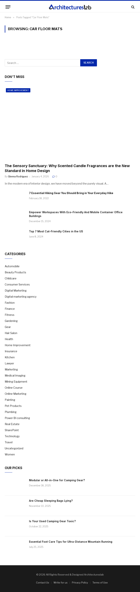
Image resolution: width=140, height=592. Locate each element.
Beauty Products (15, 272)
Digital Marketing (16, 290)
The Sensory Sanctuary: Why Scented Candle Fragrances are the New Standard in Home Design (67, 168)
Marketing (11, 369)
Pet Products (13, 405)
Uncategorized (14, 448)
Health (9, 339)
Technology (12, 436)
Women (10, 454)
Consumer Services (17, 284)
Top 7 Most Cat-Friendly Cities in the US (56, 231)
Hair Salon (11, 333)
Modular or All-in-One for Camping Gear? (57, 480)
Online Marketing (15, 393)
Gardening (11, 320)
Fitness (9, 314)
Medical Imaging (15, 375)
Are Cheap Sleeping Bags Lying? (51, 500)
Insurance (11, 351)
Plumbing (11, 412)
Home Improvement (18, 90)
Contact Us (42, 582)
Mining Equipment (16, 381)
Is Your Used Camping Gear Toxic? (52, 521)
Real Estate (12, 424)
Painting (10, 399)
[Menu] (8, 7)
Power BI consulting (17, 418)
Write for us (60, 582)
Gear (8, 327)
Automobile (12, 266)
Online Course (14, 387)
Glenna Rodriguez (18, 176)
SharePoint (12, 430)
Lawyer (9, 363)
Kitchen (10, 357)
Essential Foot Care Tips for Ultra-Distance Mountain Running (70, 541)
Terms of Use (100, 582)
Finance (10, 308)
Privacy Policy (80, 582)
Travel (9, 442)
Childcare (11, 278)
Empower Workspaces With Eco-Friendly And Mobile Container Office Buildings (76, 214)
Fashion (10, 302)
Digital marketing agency (20, 296)
